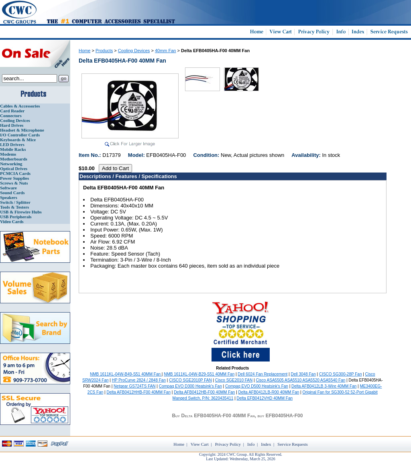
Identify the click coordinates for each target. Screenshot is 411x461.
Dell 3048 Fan (303, 374)
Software (8, 187)
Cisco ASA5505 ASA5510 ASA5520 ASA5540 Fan (300, 380)
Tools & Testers (14, 207)
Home (84, 50)
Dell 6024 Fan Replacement (262, 374)
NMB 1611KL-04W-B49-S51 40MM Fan (126, 374)
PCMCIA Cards (15, 173)
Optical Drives (13, 168)
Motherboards (13, 158)
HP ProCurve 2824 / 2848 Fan (139, 380)
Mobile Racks (13, 149)
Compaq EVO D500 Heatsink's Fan (256, 386)
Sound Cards (12, 192)
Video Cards (12, 221)
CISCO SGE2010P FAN (190, 380)
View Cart (200, 444)
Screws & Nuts (14, 183)
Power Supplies (14, 178)
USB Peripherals (16, 216)
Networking (11, 163)
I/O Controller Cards (20, 134)
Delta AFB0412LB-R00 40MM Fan (268, 392)
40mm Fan (165, 50)
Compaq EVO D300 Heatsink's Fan (190, 386)
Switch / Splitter (15, 202)
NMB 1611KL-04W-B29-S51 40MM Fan (199, 374)
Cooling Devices (15, 120)
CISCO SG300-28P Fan (340, 374)
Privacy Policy (228, 444)
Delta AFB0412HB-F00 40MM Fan (204, 392)
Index (266, 444)
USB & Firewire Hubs (21, 211)
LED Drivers (12, 144)
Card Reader (12, 110)
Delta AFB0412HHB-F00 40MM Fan (138, 392)
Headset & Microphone (22, 130)
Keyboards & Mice (18, 139)
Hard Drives (11, 125)
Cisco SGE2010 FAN (233, 380)
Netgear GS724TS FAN (135, 386)
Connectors (11, 115)
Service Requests (292, 444)
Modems (8, 154)
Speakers (8, 197)
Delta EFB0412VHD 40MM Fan (265, 398)
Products (104, 50)
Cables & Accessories (20, 106)
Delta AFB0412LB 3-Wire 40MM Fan (323, 386)
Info (250, 444)
